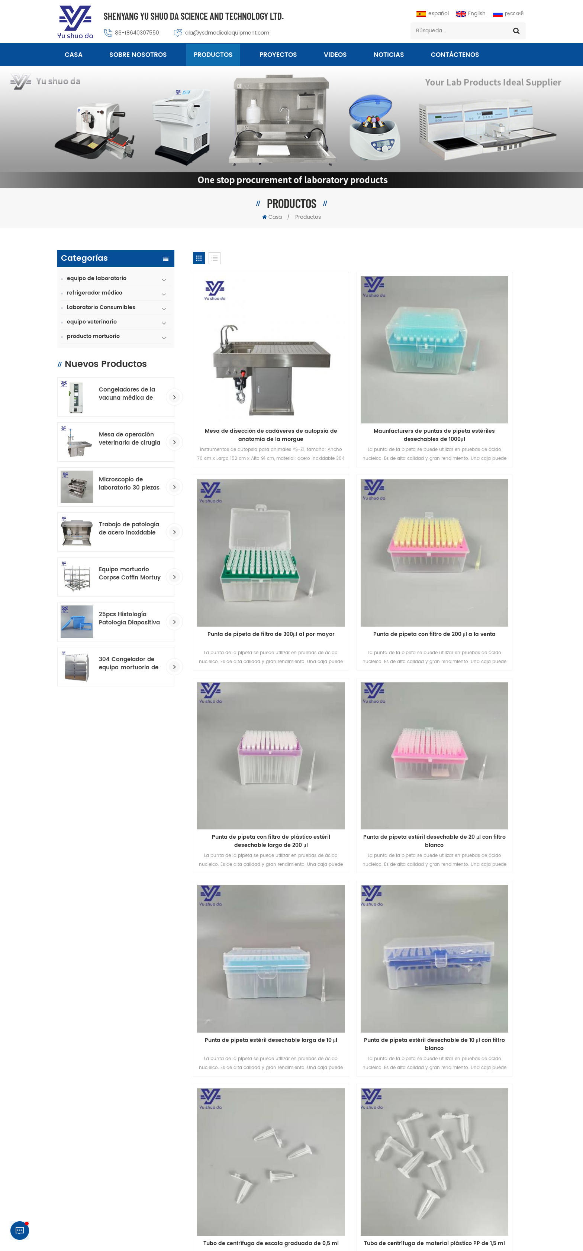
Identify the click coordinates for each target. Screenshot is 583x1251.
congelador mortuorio (301, 1107)
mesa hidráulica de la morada (311, 1145)
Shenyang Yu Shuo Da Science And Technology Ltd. (194, 16)
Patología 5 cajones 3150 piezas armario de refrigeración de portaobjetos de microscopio (359, 844)
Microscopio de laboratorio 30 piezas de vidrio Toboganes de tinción (129, 484)
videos (335, 56)
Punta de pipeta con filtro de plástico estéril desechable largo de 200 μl (359, 538)
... (304, 901)
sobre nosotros (138, 56)
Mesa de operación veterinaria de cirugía (129, 439)
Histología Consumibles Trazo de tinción (324, 1157)
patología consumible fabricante (315, 1132)
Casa (74, 56)
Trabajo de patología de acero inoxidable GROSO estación (129, 529)
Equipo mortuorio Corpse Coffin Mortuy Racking (130, 574)
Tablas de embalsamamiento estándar (322, 1119)
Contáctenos (455, 56)
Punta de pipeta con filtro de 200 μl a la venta (246, 538)
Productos (213, 56)
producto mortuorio (93, 336)
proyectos (278, 56)
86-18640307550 (137, 33)
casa (77, 943)
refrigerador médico (94, 293)
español (432, 13)
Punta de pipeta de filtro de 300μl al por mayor (473, 385)
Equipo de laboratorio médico (311, 1170)
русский (508, 13)
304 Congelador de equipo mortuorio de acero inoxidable (128, 664)
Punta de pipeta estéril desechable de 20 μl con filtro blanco (472, 538)
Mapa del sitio (442, 943)
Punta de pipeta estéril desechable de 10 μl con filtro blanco (359, 691)
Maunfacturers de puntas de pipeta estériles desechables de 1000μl (359, 385)
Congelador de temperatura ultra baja (323, 1183)
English (471, 13)
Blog (387, 943)
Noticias (389, 56)
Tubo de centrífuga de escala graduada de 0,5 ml (472, 691)
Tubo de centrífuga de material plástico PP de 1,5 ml (245, 844)
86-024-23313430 (456, 1127)
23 (321, 901)
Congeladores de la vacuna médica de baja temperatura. (127, 394)
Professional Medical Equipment (279, 1239)
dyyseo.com (440, 1239)
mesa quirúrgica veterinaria (308, 1094)
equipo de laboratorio (96, 278)
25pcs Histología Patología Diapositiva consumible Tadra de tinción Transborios (129, 619)
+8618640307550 (474, 1168)
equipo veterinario (92, 322)
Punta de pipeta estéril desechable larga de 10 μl (245, 691)
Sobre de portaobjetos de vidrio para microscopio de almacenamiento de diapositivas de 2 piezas (473, 844)
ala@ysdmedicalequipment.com (227, 33)
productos (127, 943)
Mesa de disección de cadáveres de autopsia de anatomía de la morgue (246, 385)
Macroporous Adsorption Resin (359, 1239)
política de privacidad (395, 1231)
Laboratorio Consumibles (101, 307)
